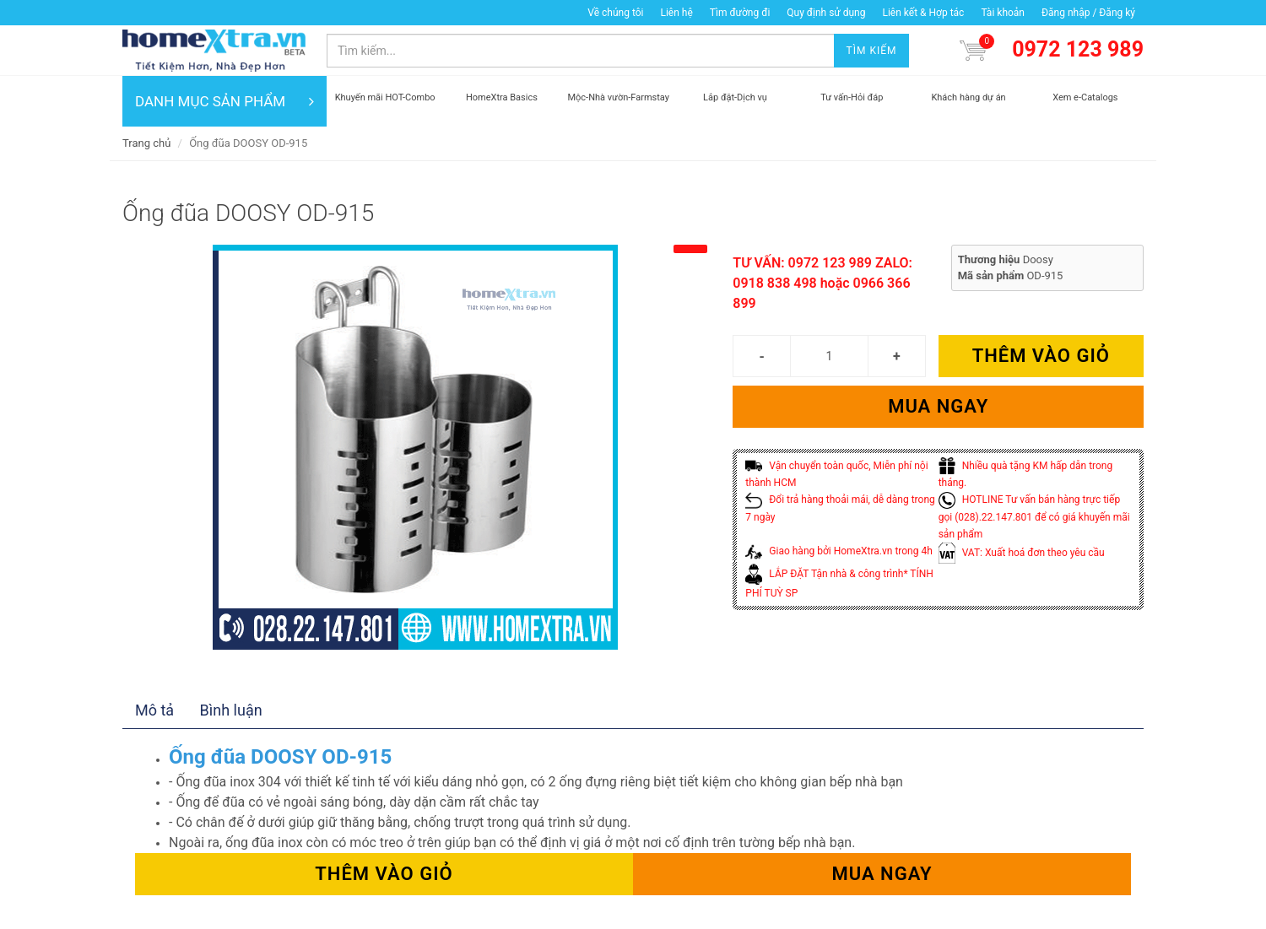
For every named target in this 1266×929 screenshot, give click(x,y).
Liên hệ (676, 13)
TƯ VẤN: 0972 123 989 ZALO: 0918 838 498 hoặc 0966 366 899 (822, 283)
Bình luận (231, 710)
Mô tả (154, 710)
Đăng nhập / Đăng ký (1088, 13)
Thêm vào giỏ (1041, 355)
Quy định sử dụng (826, 13)
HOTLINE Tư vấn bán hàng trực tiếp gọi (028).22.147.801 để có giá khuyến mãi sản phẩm (1034, 517)
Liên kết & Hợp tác (923, 13)
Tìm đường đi (740, 13)
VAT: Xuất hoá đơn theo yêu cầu (1022, 553)
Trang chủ (146, 143)
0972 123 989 (1078, 49)
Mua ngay (938, 406)
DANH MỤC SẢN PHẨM (224, 101)
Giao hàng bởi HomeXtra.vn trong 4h (838, 551)
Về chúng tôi (615, 13)
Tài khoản (1003, 13)
